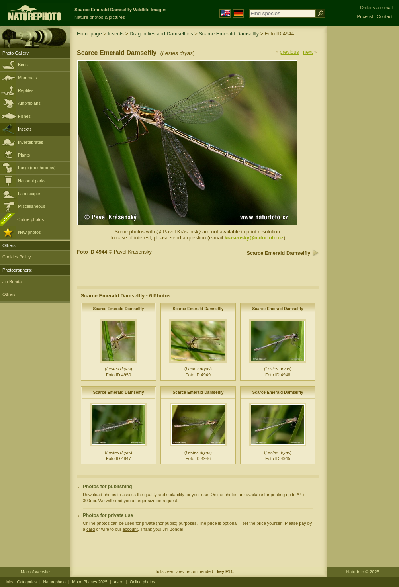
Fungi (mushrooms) (36, 167)
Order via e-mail (376, 7)
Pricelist (365, 16)
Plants (24, 155)
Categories (27, 582)
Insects (24, 129)
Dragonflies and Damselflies (161, 34)
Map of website (35, 571)
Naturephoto (54, 582)
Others (9, 294)
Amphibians (29, 103)
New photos (29, 232)
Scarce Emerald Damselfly (229, 34)
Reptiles (25, 90)
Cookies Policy (16, 256)
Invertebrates (30, 142)
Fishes (24, 116)
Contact (385, 16)
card (90, 529)
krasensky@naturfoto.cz (254, 238)
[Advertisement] (363, 153)
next (308, 52)
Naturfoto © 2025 (362, 571)
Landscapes (29, 193)
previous (289, 52)
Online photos (30, 219)
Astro (118, 582)
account (130, 529)
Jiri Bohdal (12, 281)
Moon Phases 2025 (89, 582)
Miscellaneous (31, 206)
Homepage (89, 34)
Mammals (27, 77)
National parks (32, 180)
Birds (23, 64)
